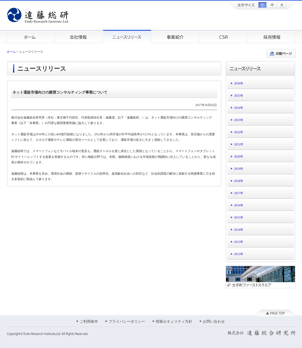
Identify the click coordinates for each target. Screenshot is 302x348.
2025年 (238, 95)
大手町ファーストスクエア (260, 276)
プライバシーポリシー (127, 321)
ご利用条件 (89, 321)
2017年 (238, 193)
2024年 (238, 107)
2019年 (238, 168)
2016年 (238, 205)
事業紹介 (175, 36)
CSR (223, 36)
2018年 (238, 181)
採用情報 (271, 36)
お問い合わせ (214, 321)
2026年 (238, 83)
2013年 (238, 241)
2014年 (238, 229)
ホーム (31, 36)
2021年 (238, 144)
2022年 (238, 132)
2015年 (238, 217)
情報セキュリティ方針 (174, 321)
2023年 (238, 120)
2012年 (238, 254)
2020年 (238, 156)
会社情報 (79, 36)
